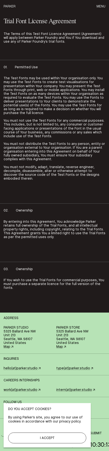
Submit (96, 433)
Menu (101, 6)
